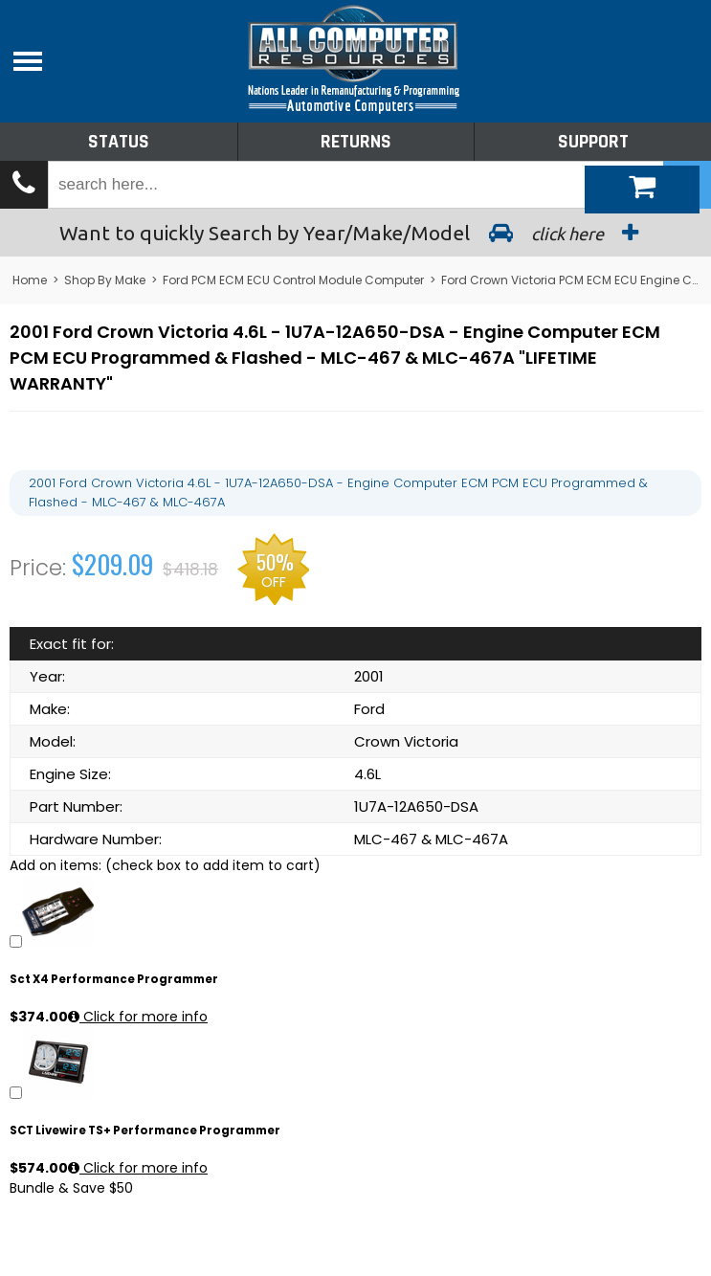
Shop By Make (104, 280)
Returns (356, 141)
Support (593, 141)
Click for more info (138, 1016)
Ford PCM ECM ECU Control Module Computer (293, 280)
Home (29, 280)
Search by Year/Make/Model (356, 232)
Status (118, 141)
